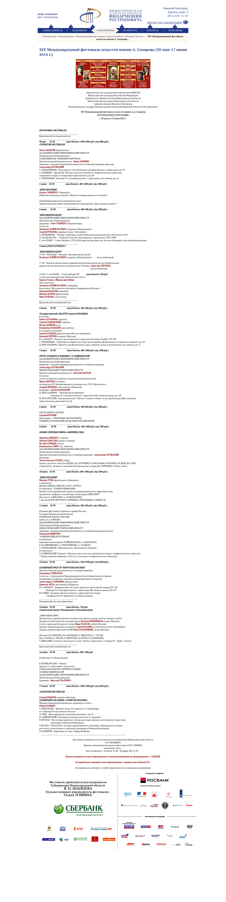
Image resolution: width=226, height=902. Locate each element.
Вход (40, 17)
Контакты (153, 30)
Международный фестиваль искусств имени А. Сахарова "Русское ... (111, 36)
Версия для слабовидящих (167, 22)
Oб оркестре (130, 30)
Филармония (49, 36)
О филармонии (105, 30)
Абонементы (79, 30)
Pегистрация (51, 17)
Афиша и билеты (52, 30)
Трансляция (175, 30)
